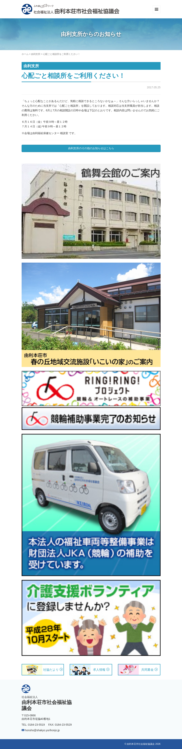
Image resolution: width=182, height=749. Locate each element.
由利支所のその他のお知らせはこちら (91, 148)
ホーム (25, 54)
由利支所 (35, 54)
